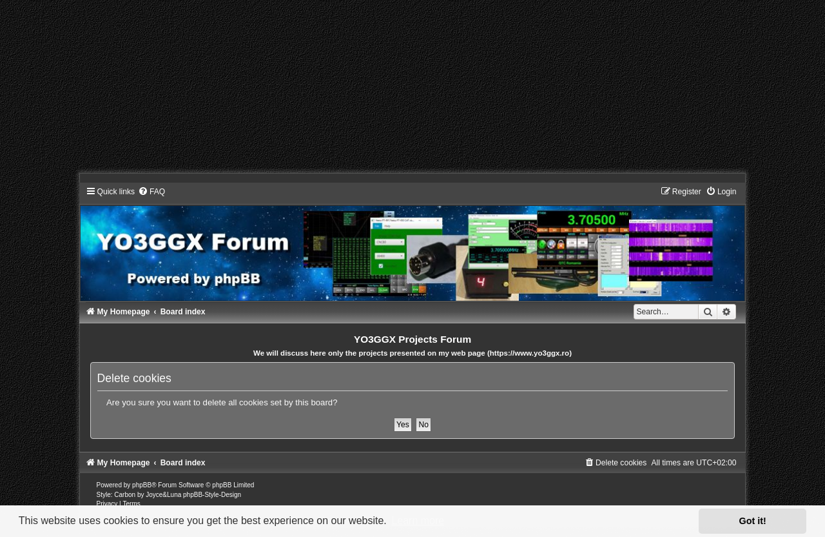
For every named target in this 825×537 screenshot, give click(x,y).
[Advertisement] (386, 90)
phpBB (141, 485)
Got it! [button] (752, 521)
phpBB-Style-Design (212, 494)
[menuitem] (151, 191)
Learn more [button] (417, 520)
